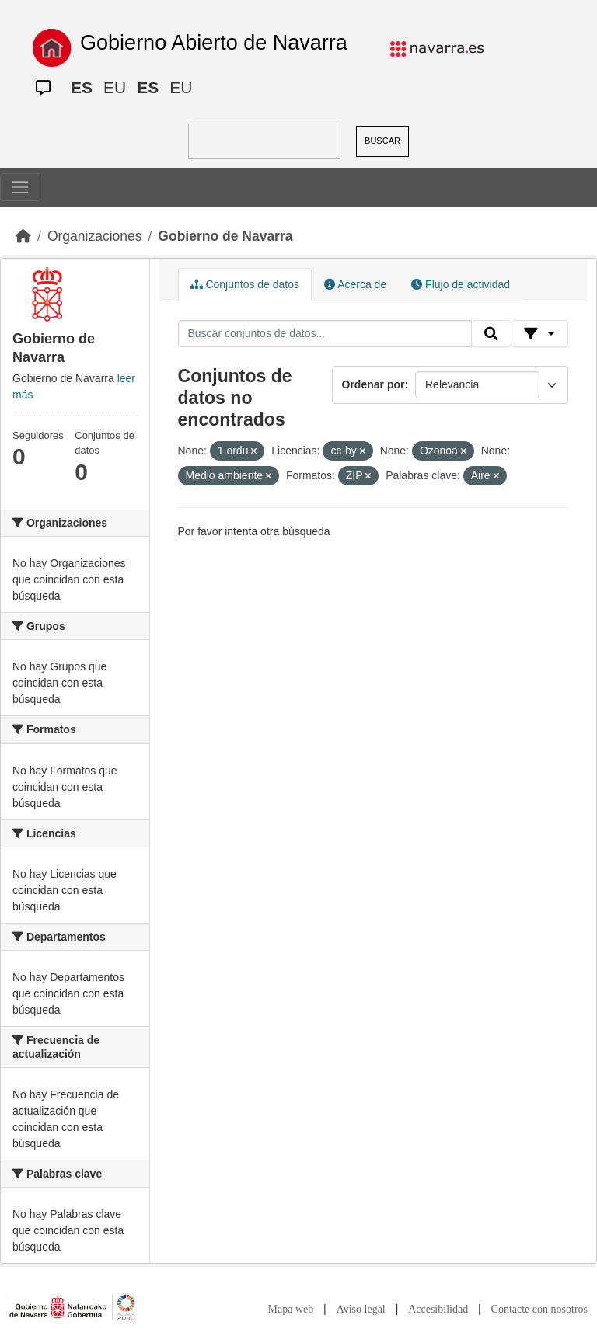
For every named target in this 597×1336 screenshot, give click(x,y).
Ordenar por (373, 384)
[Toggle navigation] (20, 187)
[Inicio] (23, 236)
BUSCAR (382, 140)
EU (114, 87)
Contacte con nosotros (539, 1309)
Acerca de (355, 284)
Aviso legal (361, 1309)
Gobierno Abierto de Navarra (213, 42)
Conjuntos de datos (245, 284)
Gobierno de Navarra (225, 236)
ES (82, 87)
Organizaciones (94, 236)
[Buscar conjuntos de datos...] (325, 334)
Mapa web (291, 1309)
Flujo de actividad (460, 284)
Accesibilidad (438, 1309)
